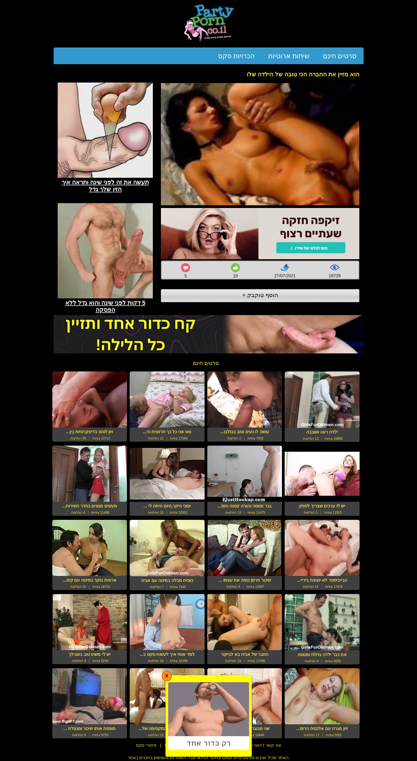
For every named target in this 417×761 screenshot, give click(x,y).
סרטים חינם (340, 56)
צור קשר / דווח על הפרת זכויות (252, 745)
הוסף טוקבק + (260, 295)
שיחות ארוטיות (288, 56)
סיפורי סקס (146, 745)
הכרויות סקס (236, 56)
